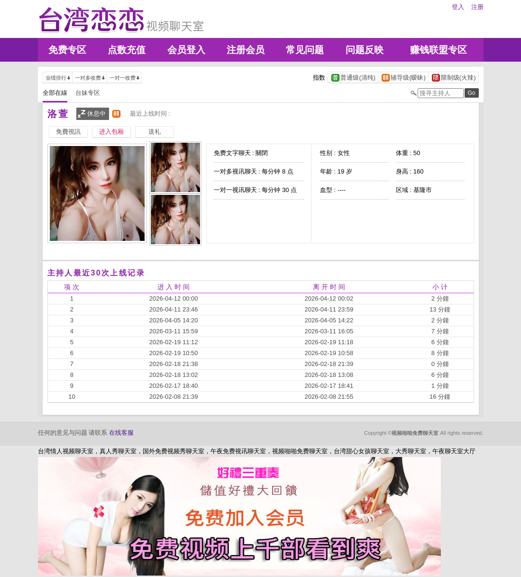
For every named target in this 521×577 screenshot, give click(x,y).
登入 (458, 6)
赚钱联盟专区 (438, 50)
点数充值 (127, 50)
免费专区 (67, 50)
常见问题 (305, 50)
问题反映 (365, 50)
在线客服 (121, 432)
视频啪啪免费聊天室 (415, 433)
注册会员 (246, 50)
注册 (477, 6)
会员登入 (186, 50)
